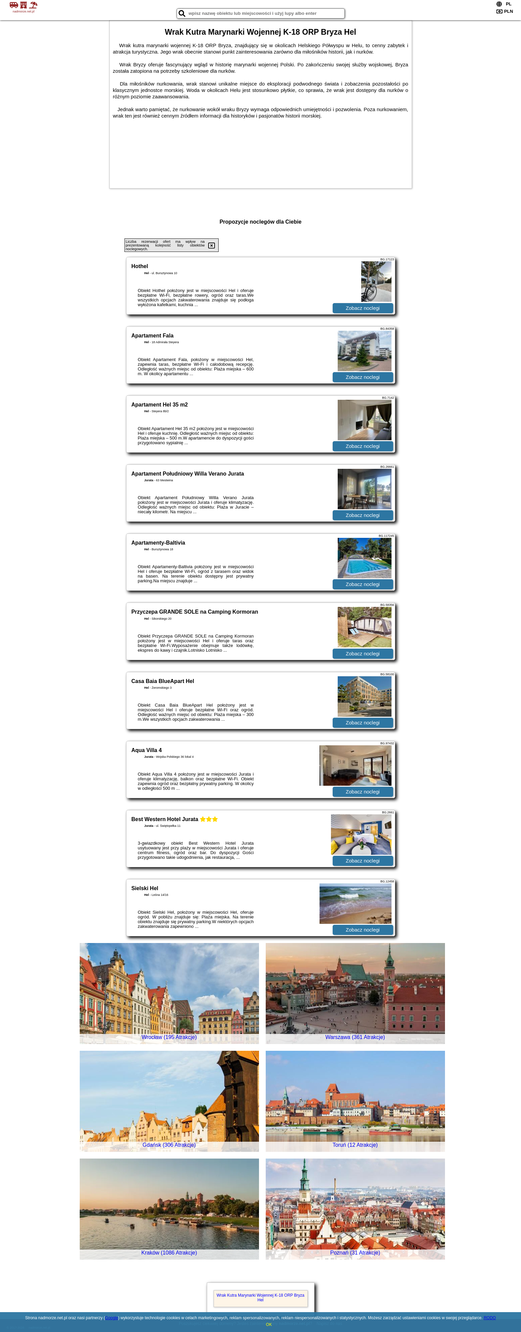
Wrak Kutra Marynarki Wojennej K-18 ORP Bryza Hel (260, 1297)
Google (111, 1317)
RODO (490, 1317)
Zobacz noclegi (363, 308)
